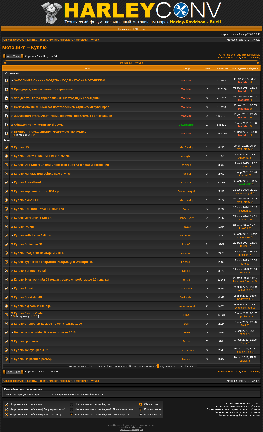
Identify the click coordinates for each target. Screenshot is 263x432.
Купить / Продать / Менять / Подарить (50, 39)
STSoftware (133, 427)
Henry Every (186, 217)
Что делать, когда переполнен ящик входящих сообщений (57, 98)
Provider (243, 246)
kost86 (186, 244)
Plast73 (186, 226)
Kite (243, 263)
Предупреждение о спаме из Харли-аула (43, 89)
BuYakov (186, 182)
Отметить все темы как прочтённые (239, 54)
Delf (186, 323)
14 (250, 57)
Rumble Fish (186, 350)
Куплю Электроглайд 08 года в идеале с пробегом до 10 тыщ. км (61, 279)
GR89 (186, 332)
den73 (186, 279)
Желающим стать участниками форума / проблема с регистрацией (63, 115)
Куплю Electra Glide (28, 313)
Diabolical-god (186, 191)
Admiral (186, 173)
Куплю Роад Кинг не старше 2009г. (39, 253)
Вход (142, 29)
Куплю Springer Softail (30, 270)
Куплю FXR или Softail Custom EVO (39, 209)
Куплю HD (21, 147)
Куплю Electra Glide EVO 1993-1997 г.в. (42, 156)
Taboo (186, 341)
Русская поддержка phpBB (131, 430)
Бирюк (186, 270)
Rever (243, 343)
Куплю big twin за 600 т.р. (32, 306)
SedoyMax (186, 297)
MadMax (186, 80)
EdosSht (186, 262)
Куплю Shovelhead (27, 182)
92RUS (186, 314)
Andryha (186, 156)
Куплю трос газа (26, 341)
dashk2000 (186, 288)
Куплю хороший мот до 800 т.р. (36, 191)
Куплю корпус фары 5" (31, 350)
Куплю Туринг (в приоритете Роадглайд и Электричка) (53, 262)
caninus (186, 164)
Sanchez (243, 219)
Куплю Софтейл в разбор (33, 359)
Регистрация (124, 29)
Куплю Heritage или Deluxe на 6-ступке (42, 173)
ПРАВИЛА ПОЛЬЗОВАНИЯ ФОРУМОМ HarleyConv (50, 131)
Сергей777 (243, 316)
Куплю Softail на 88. (28, 244)
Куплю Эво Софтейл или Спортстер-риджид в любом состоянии (61, 164)
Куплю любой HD (26, 200)
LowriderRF (186, 124)
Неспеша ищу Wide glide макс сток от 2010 (45, 332)
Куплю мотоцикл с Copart (32, 217)
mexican (186, 253)
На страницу (225, 57)
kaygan (243, 210)
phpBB (119, 425)
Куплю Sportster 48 (28, 297)
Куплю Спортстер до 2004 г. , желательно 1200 (48, 323)
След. (256, 57)
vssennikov (186, 235)
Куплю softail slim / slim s (32, 235)
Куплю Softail (23, 288)
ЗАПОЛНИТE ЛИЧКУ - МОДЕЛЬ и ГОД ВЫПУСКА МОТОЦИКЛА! (59, 80)
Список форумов (13, 39)
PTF (143, 427)
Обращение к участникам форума (38, 124)
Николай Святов (243, 281)
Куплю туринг (24, 226)
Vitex (186, 209)
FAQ (135, 29)
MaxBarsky (186, 147)
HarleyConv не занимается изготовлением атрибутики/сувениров (61, 107)
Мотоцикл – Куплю (87, 39)
